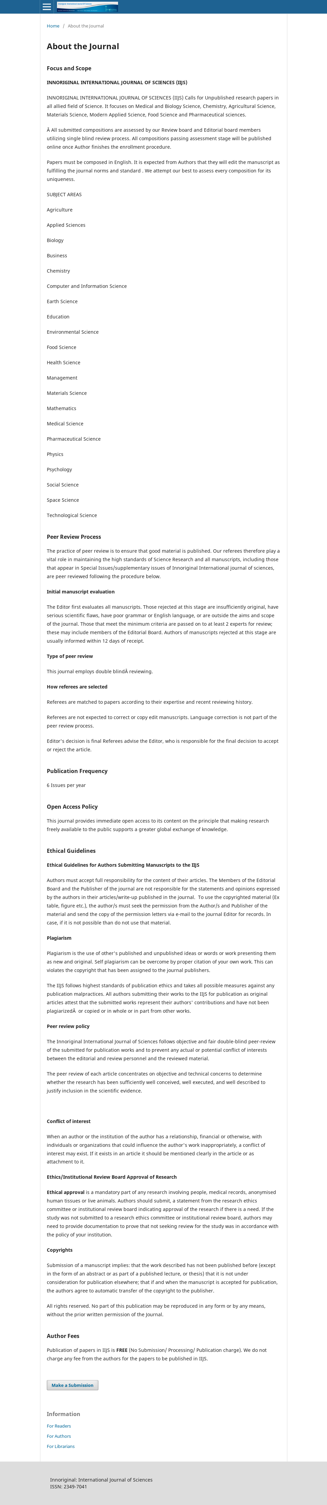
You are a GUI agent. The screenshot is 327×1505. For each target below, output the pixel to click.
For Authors (59, 1436)
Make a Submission (73, 1385)
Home (53, 26)
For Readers (59, 1426)
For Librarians (61, 1446)
